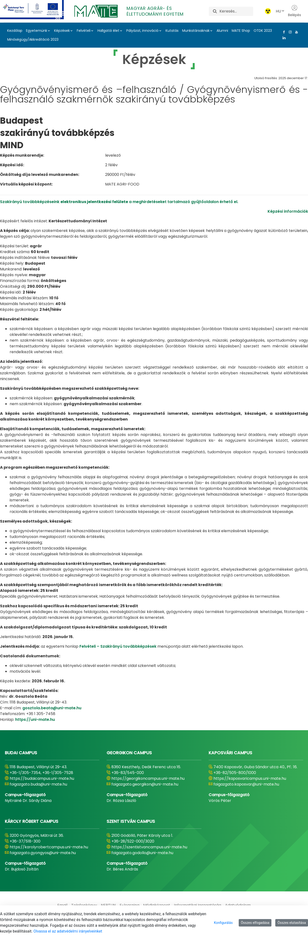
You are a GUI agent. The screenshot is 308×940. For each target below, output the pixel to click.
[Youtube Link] (295, 32)
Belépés (294, 11)
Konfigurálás (223, 923)
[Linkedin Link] (283, 37)
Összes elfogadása (255, 923)
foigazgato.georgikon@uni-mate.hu (144, 784)
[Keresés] (236, 11)
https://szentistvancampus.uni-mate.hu (149, 847)
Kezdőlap (14, 30)
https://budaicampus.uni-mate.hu (42, 778)
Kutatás (172, 30)
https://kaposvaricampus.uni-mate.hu (249, 778)
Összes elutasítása (291, 923)
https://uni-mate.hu (35, 719)
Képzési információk (288, 211)
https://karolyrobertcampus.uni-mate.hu (49, 847)
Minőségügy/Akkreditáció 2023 (32, 39)
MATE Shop (241, 30)
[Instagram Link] (289, 32)
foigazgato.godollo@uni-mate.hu (142, 853)
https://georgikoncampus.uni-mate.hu (148, 778)
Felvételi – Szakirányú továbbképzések (117, 646)
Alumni (222, 30)
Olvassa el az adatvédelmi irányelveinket (67, 931)
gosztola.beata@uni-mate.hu (51, 708)
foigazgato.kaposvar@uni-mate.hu (246, 784)
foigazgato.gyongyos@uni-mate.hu (43, 853)
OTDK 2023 (263, 30)
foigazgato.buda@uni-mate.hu (38, 784)
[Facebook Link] (283, 32)
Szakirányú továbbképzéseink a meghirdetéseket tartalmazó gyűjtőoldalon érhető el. (119, 202)
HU (280, 11)
